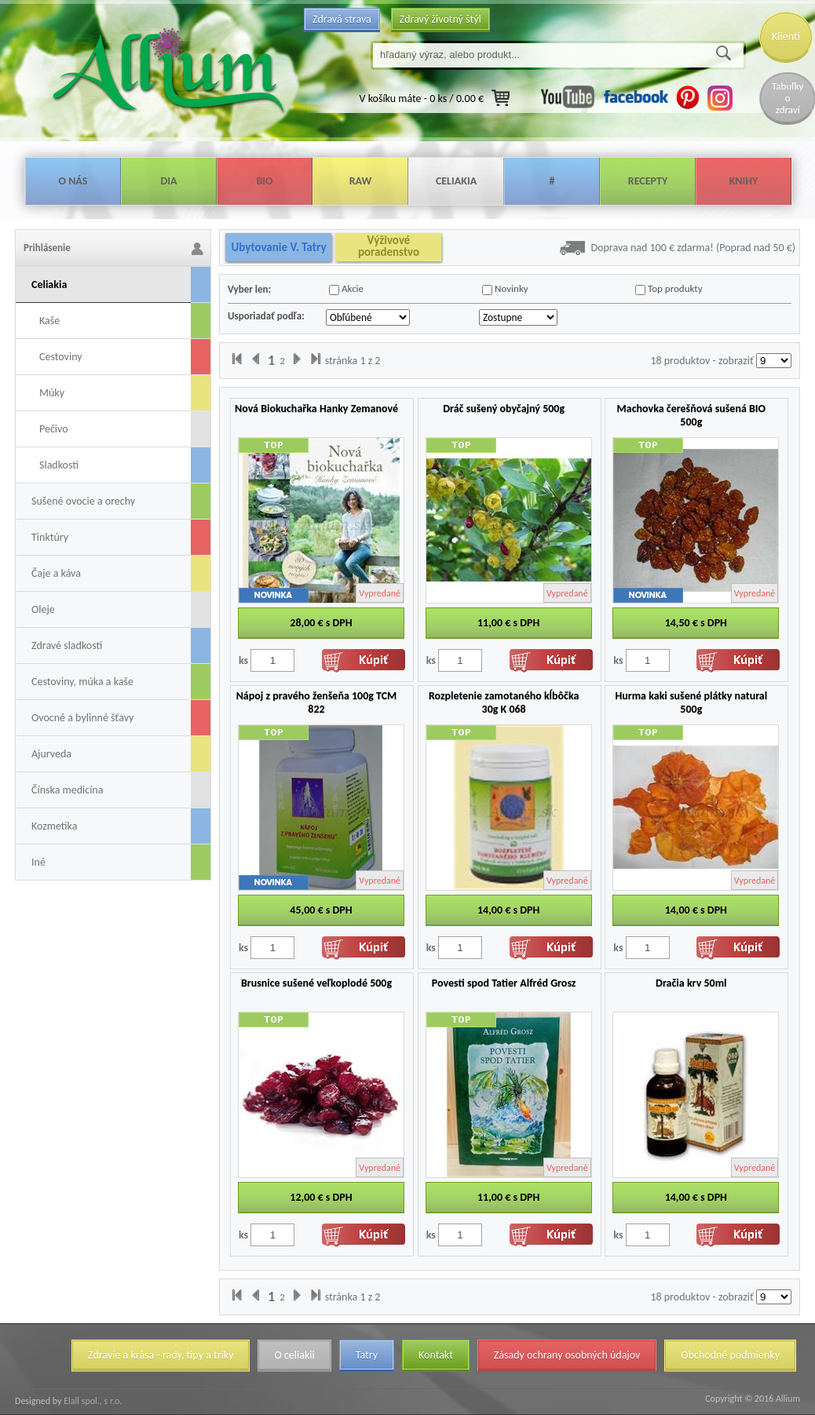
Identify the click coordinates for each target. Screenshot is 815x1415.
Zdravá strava (341, 19)
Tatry (367, 1355)
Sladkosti (59, 465)
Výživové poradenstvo (388, 246)
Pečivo (53, 429)
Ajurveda (51, 753)
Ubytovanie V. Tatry (278, 247)
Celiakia (456, 181)
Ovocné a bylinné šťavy (82, 717)
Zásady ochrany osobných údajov (567, 1355)
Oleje (43, 609)
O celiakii (294, 1355)
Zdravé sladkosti (66, 645)
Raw (360, 181)
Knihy (743, 181)
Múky (51, 392)
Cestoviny (60, 356)
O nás (73, 181)
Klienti (786, 36)
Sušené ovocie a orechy (83, 501)
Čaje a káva (56, 573)
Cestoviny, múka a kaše (82, 681)
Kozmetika (54, 826)
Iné (38, 862)
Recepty (647, 181)
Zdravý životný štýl (440, 19)
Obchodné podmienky (730, 1355)
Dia (168, 181)
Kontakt (435, 1355)
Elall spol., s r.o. (91, 1400)
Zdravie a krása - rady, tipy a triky (160, 1355)
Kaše (49, 320)
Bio (264, 181)
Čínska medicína (67, 790)
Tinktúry (49, 537)
